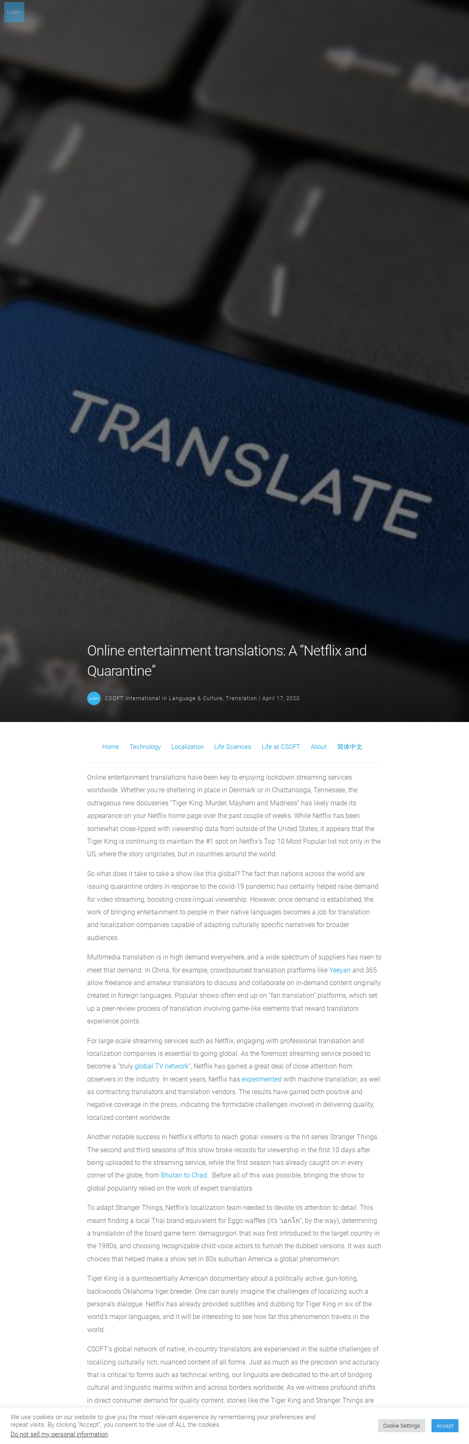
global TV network (161, 1066)
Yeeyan (340, 970)
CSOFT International (132, 698)
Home (110, 747)
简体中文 (349, 747)
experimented (262, 1079)
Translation (241, 698)
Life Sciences (232, 747)
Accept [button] (445, 1426)
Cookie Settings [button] (401, 1426)
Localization (187, 747)
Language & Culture (196, 698)
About (319, 747)
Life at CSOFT (281, 747)
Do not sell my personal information (59, 1434)
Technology (145, 747)
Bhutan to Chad (183, 1175)
